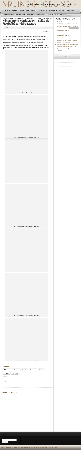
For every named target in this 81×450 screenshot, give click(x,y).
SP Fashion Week (66, 18)
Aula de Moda (6, 10)
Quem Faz (70, 4)
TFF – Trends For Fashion (17, 22)
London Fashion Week (40, 14)
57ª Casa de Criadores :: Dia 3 (63, 33)
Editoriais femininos (70, 10)
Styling (75, 4)
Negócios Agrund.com (61, 4)
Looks (56, 14)
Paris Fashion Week (47, 18)
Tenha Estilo (6, 22)
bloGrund (21, 10)
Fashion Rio (30, 14)
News (39, 18)
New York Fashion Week (30, 18)
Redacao (8, 27)
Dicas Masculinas (53, 10)
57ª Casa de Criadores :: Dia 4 (63, 30)
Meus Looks (36, 4)
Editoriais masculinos (8, 14)
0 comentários (23, 27)
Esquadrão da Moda (20, 14)
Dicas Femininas (43, 10)
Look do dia (50, 14)
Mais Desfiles (63, 14)
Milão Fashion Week (8, 18)
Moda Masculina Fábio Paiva (47, 4)
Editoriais (61, 10)
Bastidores (14, 10)
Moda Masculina (19, 18)
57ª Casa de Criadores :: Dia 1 (63, 38)
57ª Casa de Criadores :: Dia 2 (63, 35)
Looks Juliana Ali (28, 4)
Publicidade (57, 18)
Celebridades (34, 10)
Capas (27, 10)
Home (21, 4)
